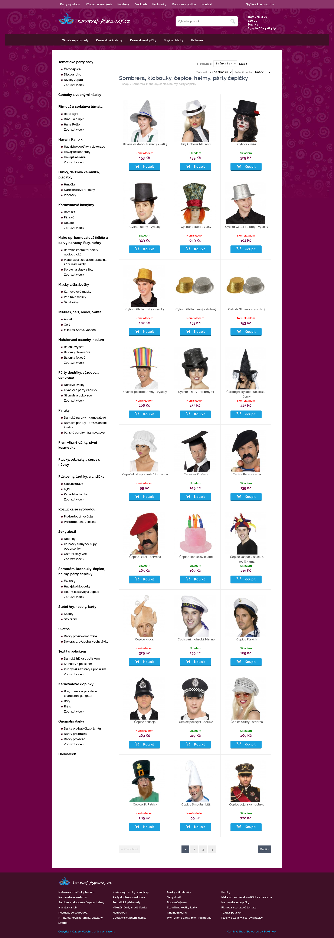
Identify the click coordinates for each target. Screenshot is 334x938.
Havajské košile (74, 157)
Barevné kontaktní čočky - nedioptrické (82, 252)
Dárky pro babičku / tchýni (82, 728)
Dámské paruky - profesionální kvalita (85, 425)
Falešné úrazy (73, 483)
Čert (67, 324)
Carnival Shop (236, 931)
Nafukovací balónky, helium (81, 340)
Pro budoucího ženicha (80, 521)
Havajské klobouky (77, 152)
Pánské (69, 217)
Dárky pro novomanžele (80, 636)
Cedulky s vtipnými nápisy (79, 95)
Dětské (69, 222)
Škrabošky (71, 302)
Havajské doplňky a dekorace (84, 146)
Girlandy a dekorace (78, 395)
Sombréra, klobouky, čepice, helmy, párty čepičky (81, 571)
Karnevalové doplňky (143, 40)
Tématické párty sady (75, 40)
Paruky (64, 410)
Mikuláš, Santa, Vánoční (80, 330)
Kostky (68, 614)
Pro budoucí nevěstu (78, 516)
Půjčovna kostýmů (99, 4)
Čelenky (69, 581)
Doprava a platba (184, 4)
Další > (243, 63)
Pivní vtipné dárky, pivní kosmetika (77, 445)
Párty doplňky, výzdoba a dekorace (78, 375)
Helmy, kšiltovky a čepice (81, 591)
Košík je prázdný (262, 4)
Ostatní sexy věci (75, 554)
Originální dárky (173, 40)
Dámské (69, 212)
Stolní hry (70, 619)
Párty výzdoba (70, 4)
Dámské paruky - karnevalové (85, 417)
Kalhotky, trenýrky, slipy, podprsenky (80, 546)
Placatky (70, 195)
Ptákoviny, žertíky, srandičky (81, 477)
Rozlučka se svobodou (76, 509)
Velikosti (141, 4)
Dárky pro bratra (75, 734)
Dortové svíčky (74, 384)
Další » (264, 849)
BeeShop (269, 931)
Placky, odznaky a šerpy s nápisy (79, 462)
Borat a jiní (71, 113)
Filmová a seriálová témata (80, 107)
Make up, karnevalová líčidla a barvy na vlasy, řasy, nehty (83, 240)
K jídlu (68, 489)
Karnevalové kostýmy (109, 40)
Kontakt (207, 4)
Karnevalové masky (77, 291)
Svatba (64, 629)
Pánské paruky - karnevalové (84, 432)
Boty (67, 701)
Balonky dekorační (77, 352)
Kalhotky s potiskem (78, 664)
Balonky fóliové (74, 357)
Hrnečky (70, 184)
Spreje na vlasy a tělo (78, 269)
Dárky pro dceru (75, 739)
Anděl (68, 319)
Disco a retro (72, 74)
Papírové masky (75, 297)
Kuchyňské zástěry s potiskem (85, 669)
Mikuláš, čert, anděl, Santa (79, 312)
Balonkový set (74, 347)
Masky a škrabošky (73, 284)
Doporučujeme (177, 902)
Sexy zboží (67, 532)
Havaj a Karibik (70, 139)
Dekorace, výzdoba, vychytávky (86, 641)
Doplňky (70, 538)
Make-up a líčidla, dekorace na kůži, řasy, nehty (85, 262)
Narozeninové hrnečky (79, 189)
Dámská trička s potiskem (82, 658)
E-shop (124, 84)
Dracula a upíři (74, 119)
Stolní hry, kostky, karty (77, 607)
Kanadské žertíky (76, 494)
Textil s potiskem (72, 651)
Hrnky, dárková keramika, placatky (79, 174)
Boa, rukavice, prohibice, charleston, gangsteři (81, 693)
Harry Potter (72, 124)
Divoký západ (73, 79)
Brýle (67, 706)
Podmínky (159, 4)
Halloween (197, 40)
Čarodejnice (72, 69)
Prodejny (123, 4)
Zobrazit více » (74, 85)
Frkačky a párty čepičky (80, 390)
